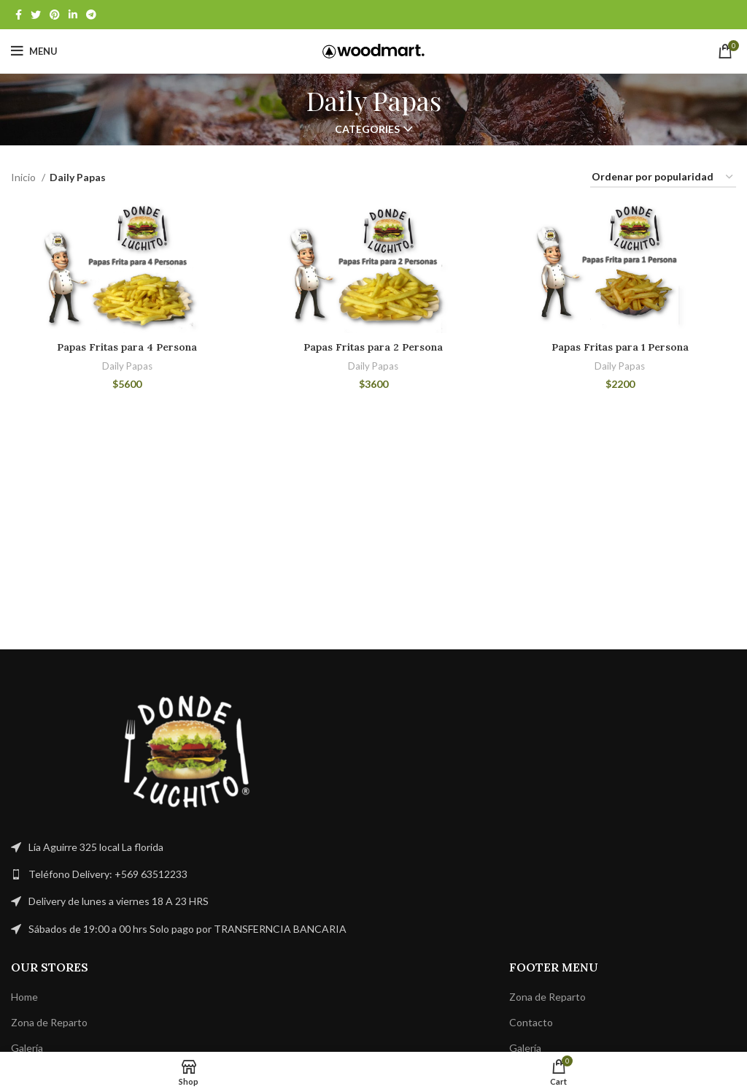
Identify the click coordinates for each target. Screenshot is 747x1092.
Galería (27, 1048)
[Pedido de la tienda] (663, 177)
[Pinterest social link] (54, 14)
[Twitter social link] (35, 14)
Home (24, 996)
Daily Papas (127, 366)
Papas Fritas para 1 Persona (620, 347)
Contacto (531, 1022)
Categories (367, 129)
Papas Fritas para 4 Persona (127, 347)
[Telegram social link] (91, 14)
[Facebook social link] (18, 14)
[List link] (187, 874)
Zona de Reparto (49, 1022)
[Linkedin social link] (73, 14)
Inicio (24, 177)
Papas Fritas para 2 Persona (373, 347)
